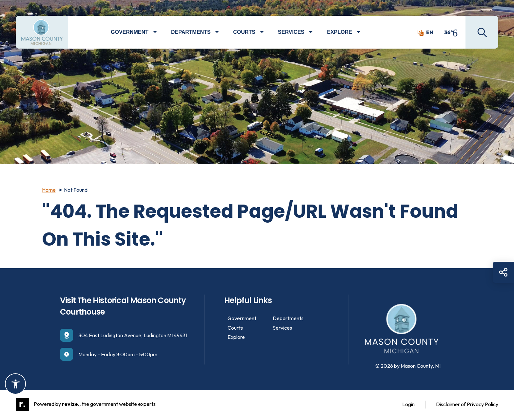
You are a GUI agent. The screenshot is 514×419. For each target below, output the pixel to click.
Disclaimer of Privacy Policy (467, 404)
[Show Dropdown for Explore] (363, 32)
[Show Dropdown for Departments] (221, 32)
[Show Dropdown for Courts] (266, 32)
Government (129, 32)
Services (291, 32)
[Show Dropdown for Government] (159, 32)
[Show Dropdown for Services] (315, 32)
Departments (191, 32)
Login (408, 404)
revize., (71, 404)
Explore (339, 32)
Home (49, 190)
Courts (244, 32)
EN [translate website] (425, 32)
